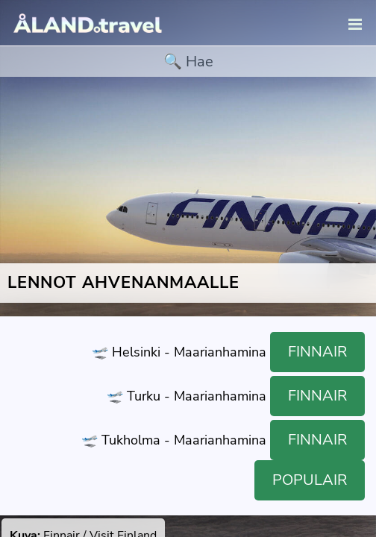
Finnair (317, 352)
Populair (309, 480)
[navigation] (355, 24)
